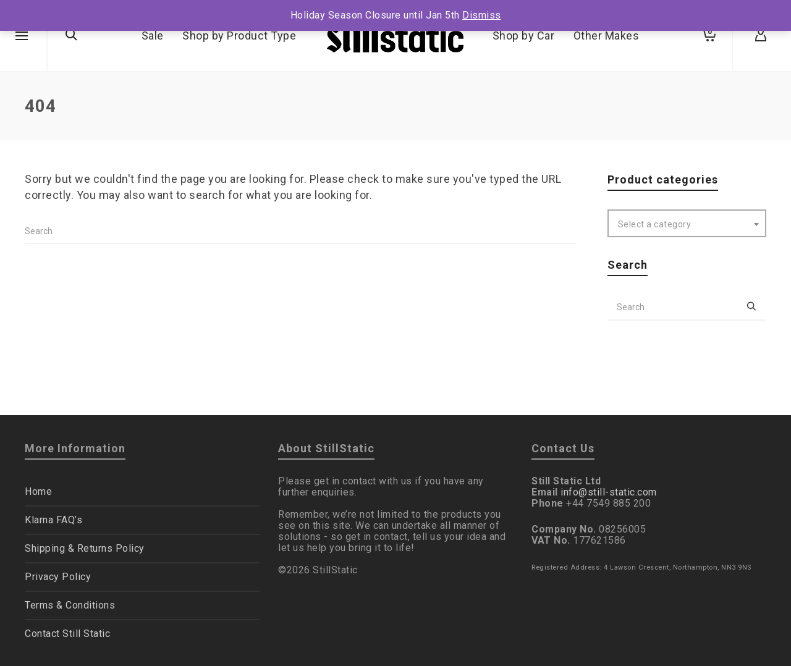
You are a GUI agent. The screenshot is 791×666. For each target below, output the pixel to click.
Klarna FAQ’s (53, 520)
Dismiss (481, 15)
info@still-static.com (608, 492)
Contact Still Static (67, 633)
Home (38, 491)
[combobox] (687, 223)
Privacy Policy (58, 577)
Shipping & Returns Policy (85, 548)
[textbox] (687, 224)
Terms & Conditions (70, 605)
